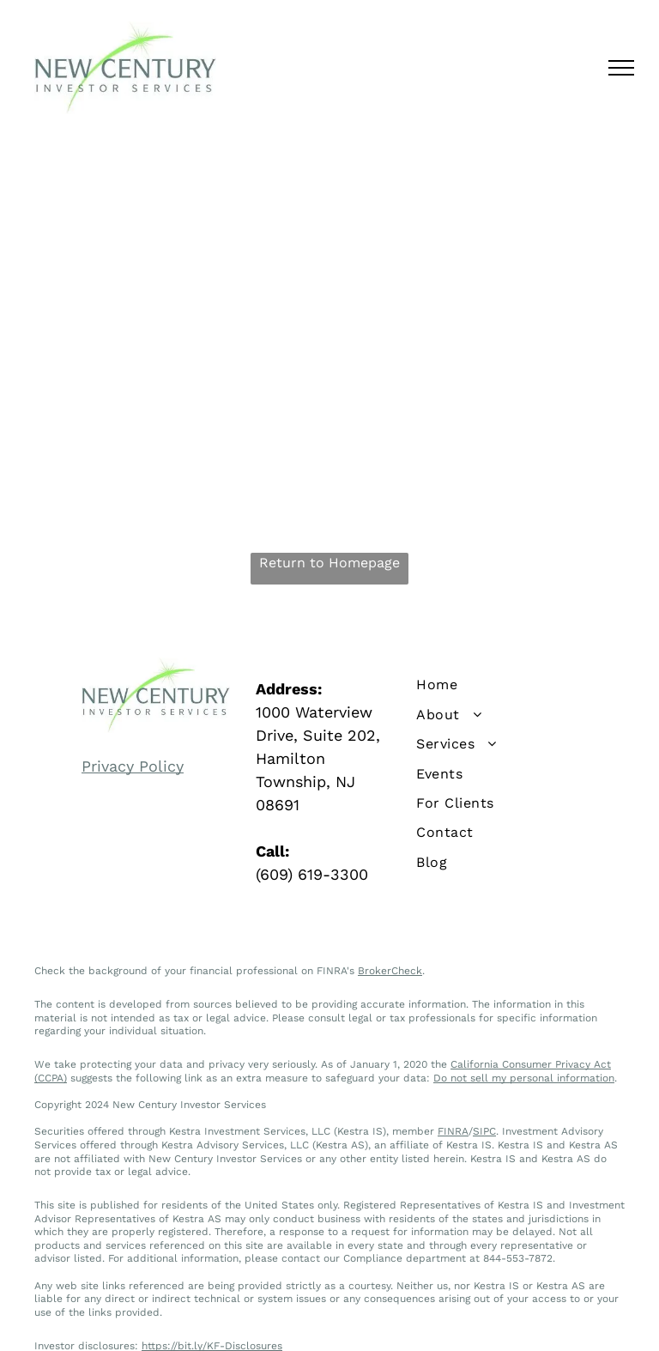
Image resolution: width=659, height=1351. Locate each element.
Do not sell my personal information (523, 1078)
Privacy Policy (133, 766)
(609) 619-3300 (312, 874)
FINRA (453, 1131)
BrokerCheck (390, 971)
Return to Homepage (329, 562)
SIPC (484, 1131)
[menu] (621, 67)
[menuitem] (503, 685)
